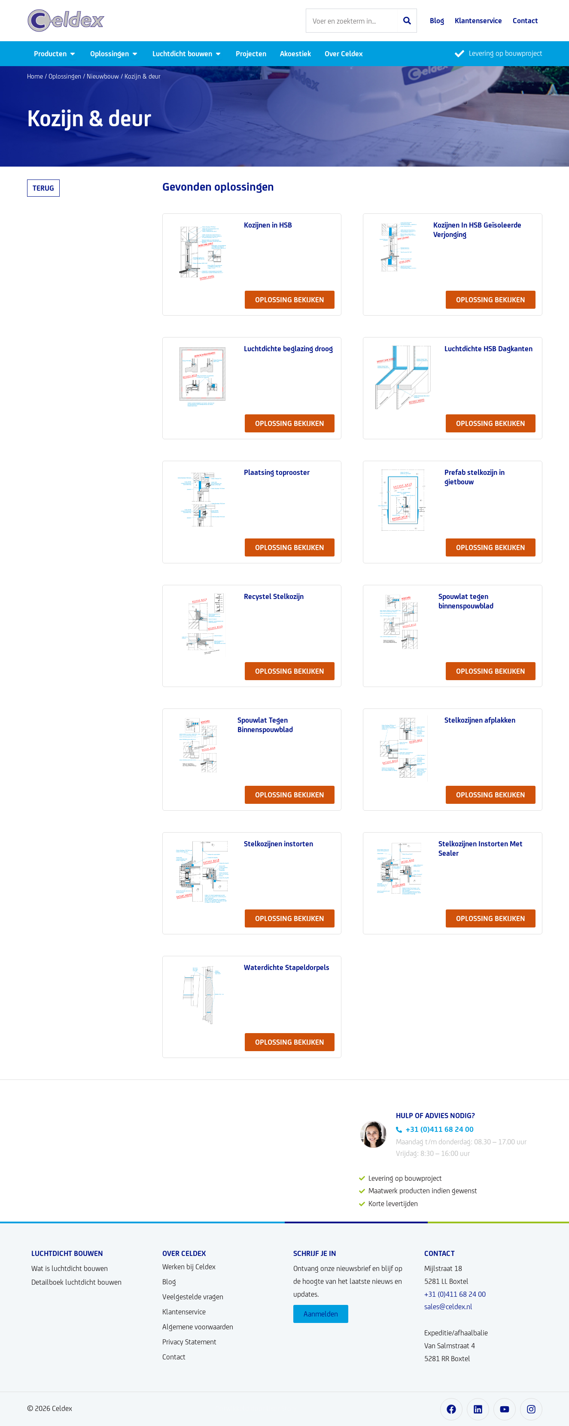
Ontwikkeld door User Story (256, 1408)
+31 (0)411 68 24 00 (455, 1294)
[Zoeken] (407, 20)
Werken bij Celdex (189, 1266)
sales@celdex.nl (448, 1306)
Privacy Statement (189, 1342)
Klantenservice (184, 1311)
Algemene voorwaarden (197, 1327)
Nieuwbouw (103, 76)
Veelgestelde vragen (192, 1296)
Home (35, 76)
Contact (174, 1357)
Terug (43, 188)
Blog (169, 1281)
